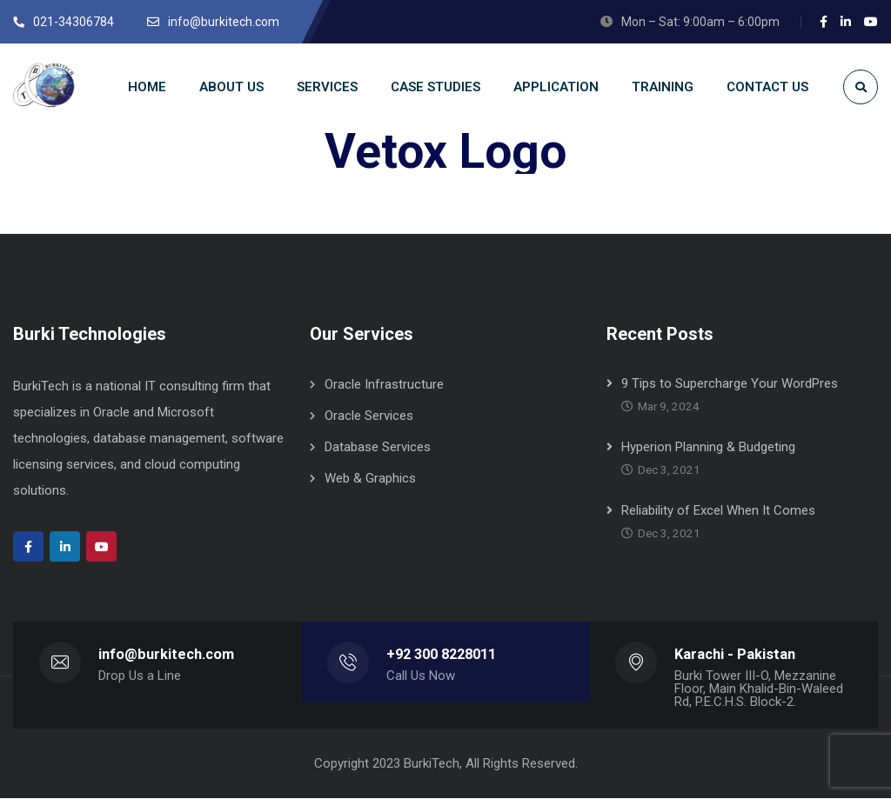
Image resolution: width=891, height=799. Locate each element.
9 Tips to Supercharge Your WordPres (729, 384)
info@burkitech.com (166, 655)
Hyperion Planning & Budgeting (708, 448)
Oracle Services (369, 416)
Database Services (378, 448)
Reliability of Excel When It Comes (718, 511)
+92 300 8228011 (441, 655)
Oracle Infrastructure (384, 385)
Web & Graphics (370, 479)
